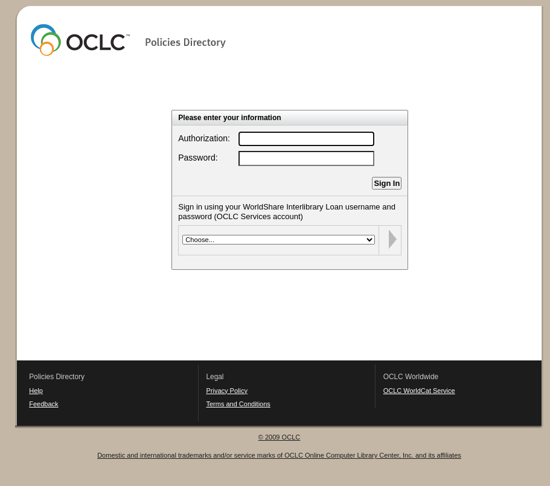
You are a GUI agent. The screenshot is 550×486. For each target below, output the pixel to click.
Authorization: (204, 138)
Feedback (43, 404)
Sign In (387, 183)
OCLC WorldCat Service (419, 390)
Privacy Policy (226, 390)
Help (36, 390)
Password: (197, 157)
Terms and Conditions (238, 404)
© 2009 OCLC (279, 437)
